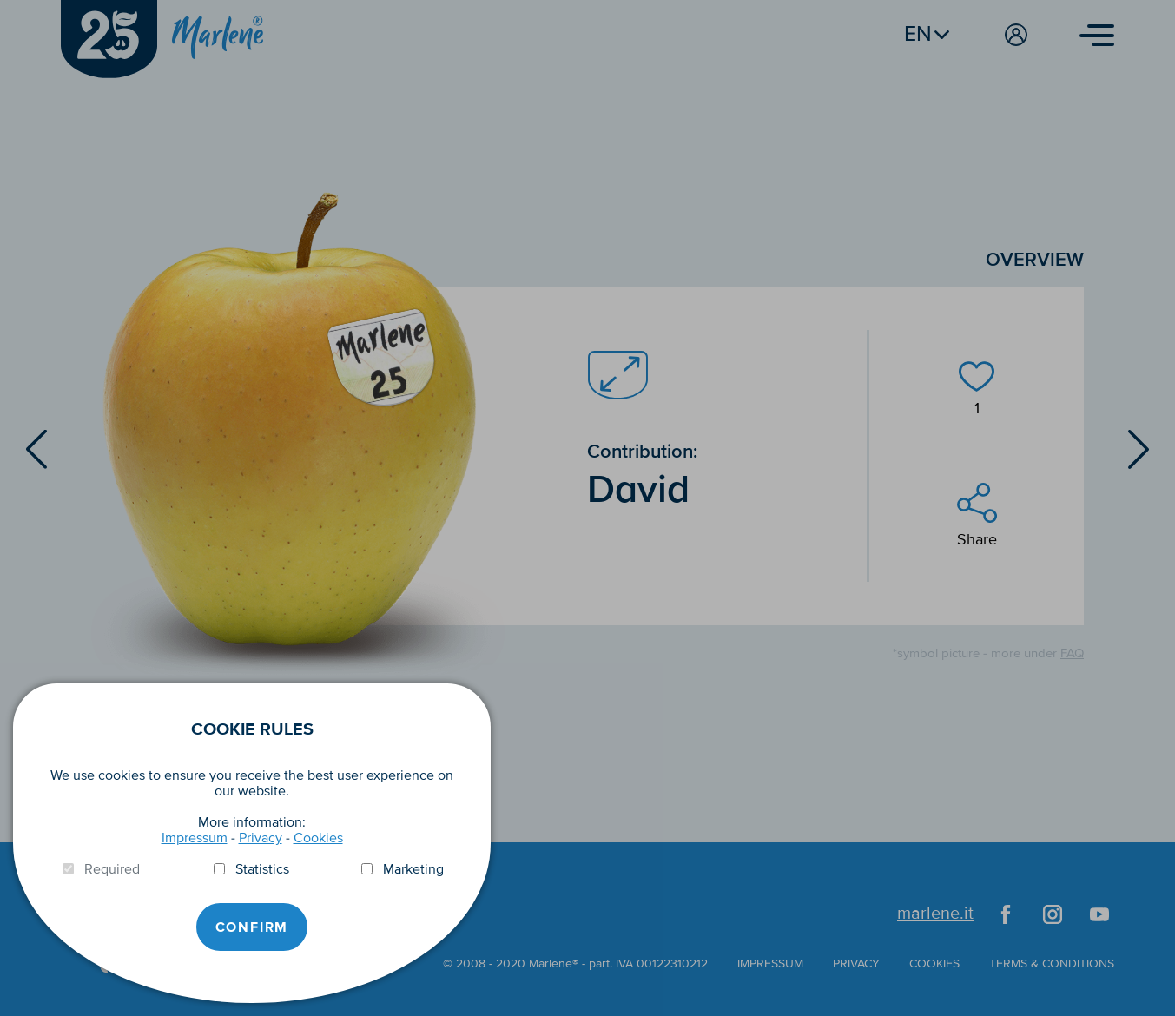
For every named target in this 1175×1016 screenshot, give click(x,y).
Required (112, 869)
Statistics (262, 869)
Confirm (252, 927)
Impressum (195, 838)
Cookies (318, 838)
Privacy (260, 838)
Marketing (413, 869)
